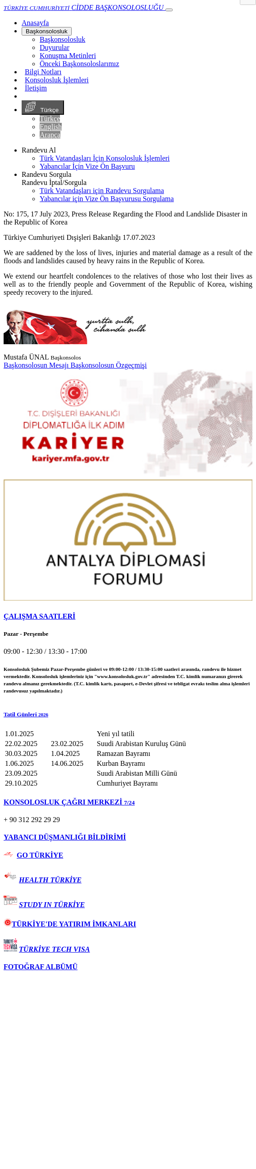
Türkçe (42, 107)
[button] (128, 714)
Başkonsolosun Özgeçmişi (108, 365)
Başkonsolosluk (47, 31)
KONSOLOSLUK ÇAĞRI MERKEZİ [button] (69, 802)
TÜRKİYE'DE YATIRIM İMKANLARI (70, 924)
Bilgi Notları (43, 72)
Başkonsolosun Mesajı (37, 365)
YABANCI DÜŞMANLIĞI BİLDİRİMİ (65, 837)
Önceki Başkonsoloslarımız (79, 63)
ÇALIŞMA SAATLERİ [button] (39, 616)
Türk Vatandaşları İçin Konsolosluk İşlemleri (105, 158)
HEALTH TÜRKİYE (50, 880)
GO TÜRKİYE (40, 855)
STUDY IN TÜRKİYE (52, 904)
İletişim (36, 88)
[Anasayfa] (35, 23)
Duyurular (54, 47)
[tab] (128, 616)
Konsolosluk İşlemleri (57, 80)
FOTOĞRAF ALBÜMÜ (41, 967)
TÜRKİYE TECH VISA (54, 949)
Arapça (50, 135)
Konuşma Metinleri (68, 55)
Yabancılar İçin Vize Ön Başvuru (87, 166)
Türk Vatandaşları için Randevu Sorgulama (102, 190)
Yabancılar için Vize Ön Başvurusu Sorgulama (107, 198)
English (51, 126)
